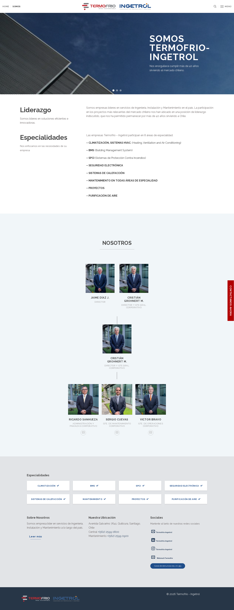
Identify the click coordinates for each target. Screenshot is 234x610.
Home (5, 6)
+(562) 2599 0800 (108, 531)
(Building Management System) (109, 150)
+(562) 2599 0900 (118, 536)
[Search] (215, 6)
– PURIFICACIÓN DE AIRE (101, 195)
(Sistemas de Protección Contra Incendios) (116, 157)
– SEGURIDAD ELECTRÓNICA (104, 165)
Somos (16, 6)
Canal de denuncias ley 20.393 (167, 566)
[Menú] (226, 6)
